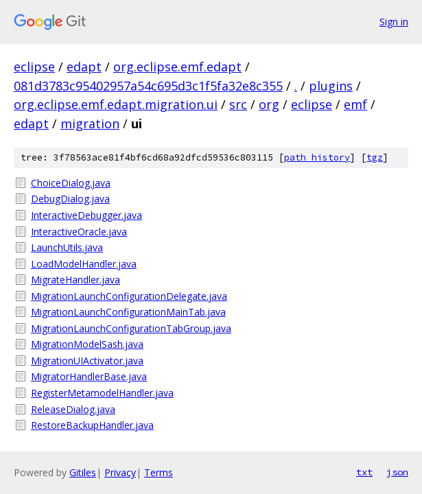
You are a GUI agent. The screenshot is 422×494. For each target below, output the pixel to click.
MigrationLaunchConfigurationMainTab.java (128, 311)
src (238, 104)
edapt (84, 66)
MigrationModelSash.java (87, 344)
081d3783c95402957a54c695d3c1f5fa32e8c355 (148, 86)
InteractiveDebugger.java (86, 215)
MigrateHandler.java (75, 279)
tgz (374, 157)
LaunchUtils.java (67, 247)
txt (364, 472)
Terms (158, 472)
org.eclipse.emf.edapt (177, 66)
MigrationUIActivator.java (87, 360)
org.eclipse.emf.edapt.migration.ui (116, 104)
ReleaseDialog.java (73, 409)
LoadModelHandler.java (84, 263)
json (397, 472)
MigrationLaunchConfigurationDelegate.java (129, 296)
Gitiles (82, 472)
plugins (331, 86)
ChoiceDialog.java (70, 182)
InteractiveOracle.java (79, 231)
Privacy (120, 472)
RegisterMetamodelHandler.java (102, 392)
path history (317, 157)
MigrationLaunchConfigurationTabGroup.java (131, 328)
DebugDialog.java (70, 198)
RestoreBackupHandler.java (92, 425)
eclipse (34, 66)
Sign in (393, 21)
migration (89, 123)
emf (355, 104)
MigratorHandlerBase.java (89, 376)
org (269, 104)
